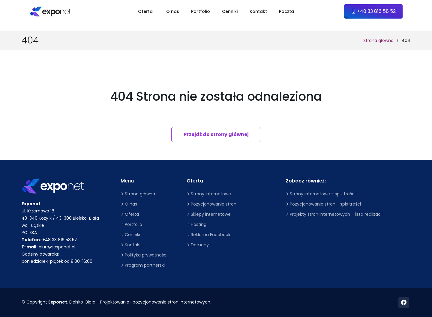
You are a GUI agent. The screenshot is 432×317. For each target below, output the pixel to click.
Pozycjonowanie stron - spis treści (325, 204)
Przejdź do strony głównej (216, 134)
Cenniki (230, 11)
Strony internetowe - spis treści (323, 194)
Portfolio (200, 11)
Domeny (200, 245)
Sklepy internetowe (211, 214)
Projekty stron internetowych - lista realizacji (336, 214)
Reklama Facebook (210, 235)
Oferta (132, 214)
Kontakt (258, 11)
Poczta (286, 11)
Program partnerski (145, 265)
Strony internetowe (211, 194)
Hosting (198, 224)
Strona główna (378, 40)
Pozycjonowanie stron (213, 204)
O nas (172, 11)
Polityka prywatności (146, 255)
